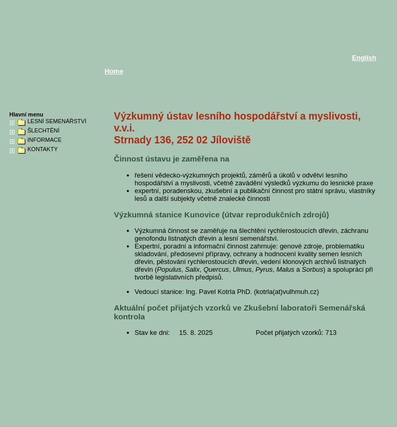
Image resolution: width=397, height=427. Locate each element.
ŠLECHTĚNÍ (43, 131)
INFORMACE (44, 140)
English (364, 58)
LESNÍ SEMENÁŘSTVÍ (56, 121)
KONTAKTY (42, 149)
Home (114, 71)
